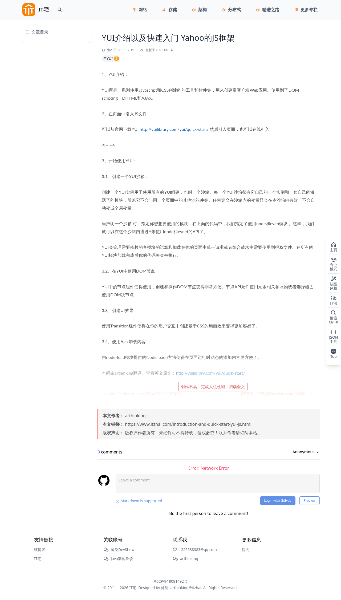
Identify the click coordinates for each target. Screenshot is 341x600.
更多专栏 (309, 10)
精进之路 (270, 10)
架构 (202, 10)
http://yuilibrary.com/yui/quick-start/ (174, 129)
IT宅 (37, 558)
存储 (172, 10)
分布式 (234, 10)
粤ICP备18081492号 (170, 581)
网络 (143, 10)
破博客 (39, 549)
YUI (111, 58)
